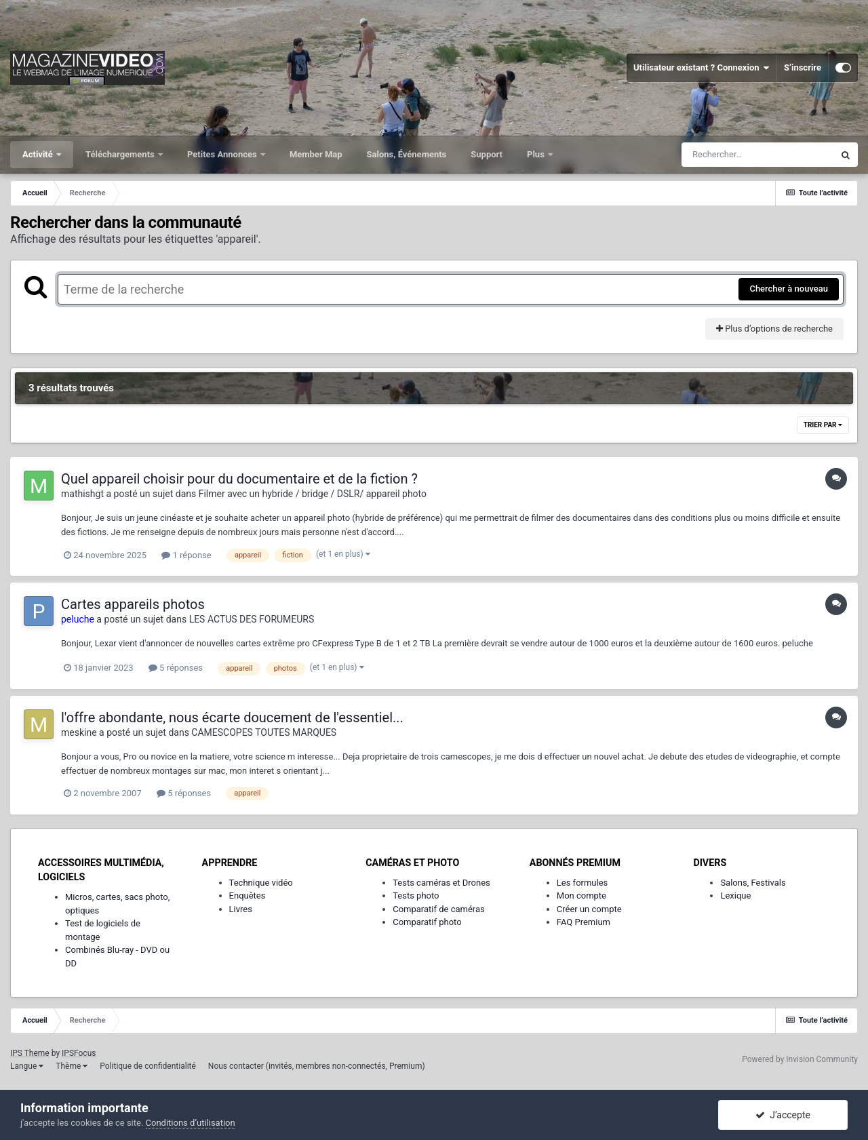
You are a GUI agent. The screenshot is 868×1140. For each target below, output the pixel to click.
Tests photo (416, 895)
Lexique (735, 895)
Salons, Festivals (752, 883)
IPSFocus (79, 1053)
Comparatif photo (427, 922)
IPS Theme (30, 1053)
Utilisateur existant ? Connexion (701, 68)
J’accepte (782, 1114)
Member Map (316, 154)
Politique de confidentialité (148, 1066)
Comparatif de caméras (439, 909)
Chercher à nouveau (788, 288)
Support (486, 154)
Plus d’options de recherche (774, 328)
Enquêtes (247, 895)
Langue (26, 1066)
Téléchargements (121, 154)
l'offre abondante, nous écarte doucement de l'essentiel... (232, 717)
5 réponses (176, 668)
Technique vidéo (261, 883)
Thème (71, 1066)
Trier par (823, 425)
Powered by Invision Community (800, 1059)
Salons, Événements (407, 154)
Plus (537, 154)
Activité (38, 154)
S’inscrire (802, 67)
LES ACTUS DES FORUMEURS (252, 619)
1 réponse (186, 555)
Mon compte (581, 895)
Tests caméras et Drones (441, 883)
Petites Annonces (223, 154)
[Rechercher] (757, 154)
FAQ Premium (583, 922)
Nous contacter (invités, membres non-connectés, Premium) (316, 1066)
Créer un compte (589, 909)
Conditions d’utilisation (190, 1123)
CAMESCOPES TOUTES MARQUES (263, 732)
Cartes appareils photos (133, 604)
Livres (240, 909)
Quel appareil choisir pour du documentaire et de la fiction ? (239, 479)
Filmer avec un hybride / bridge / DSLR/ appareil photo (313, 493)
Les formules (582, 883)
